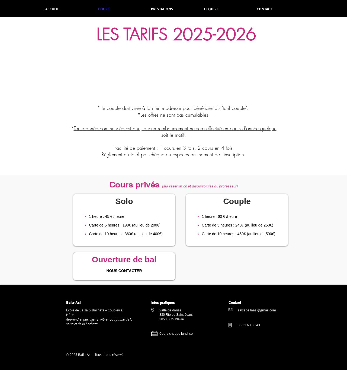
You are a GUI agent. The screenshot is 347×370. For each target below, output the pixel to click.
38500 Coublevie (171, 319)
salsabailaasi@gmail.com (257, 310)
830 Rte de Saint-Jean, (176, 315)
